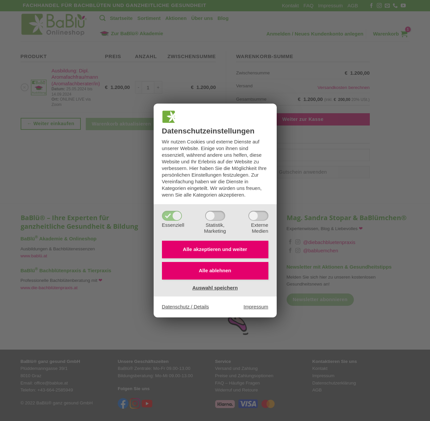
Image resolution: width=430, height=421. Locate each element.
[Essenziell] (172, 216)
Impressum (255, 306)
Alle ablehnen (215, 270)
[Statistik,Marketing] (215, 216)
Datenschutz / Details (185, 306)
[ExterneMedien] (258, 216)
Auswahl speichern (215, 288)
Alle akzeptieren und (215, 249)
